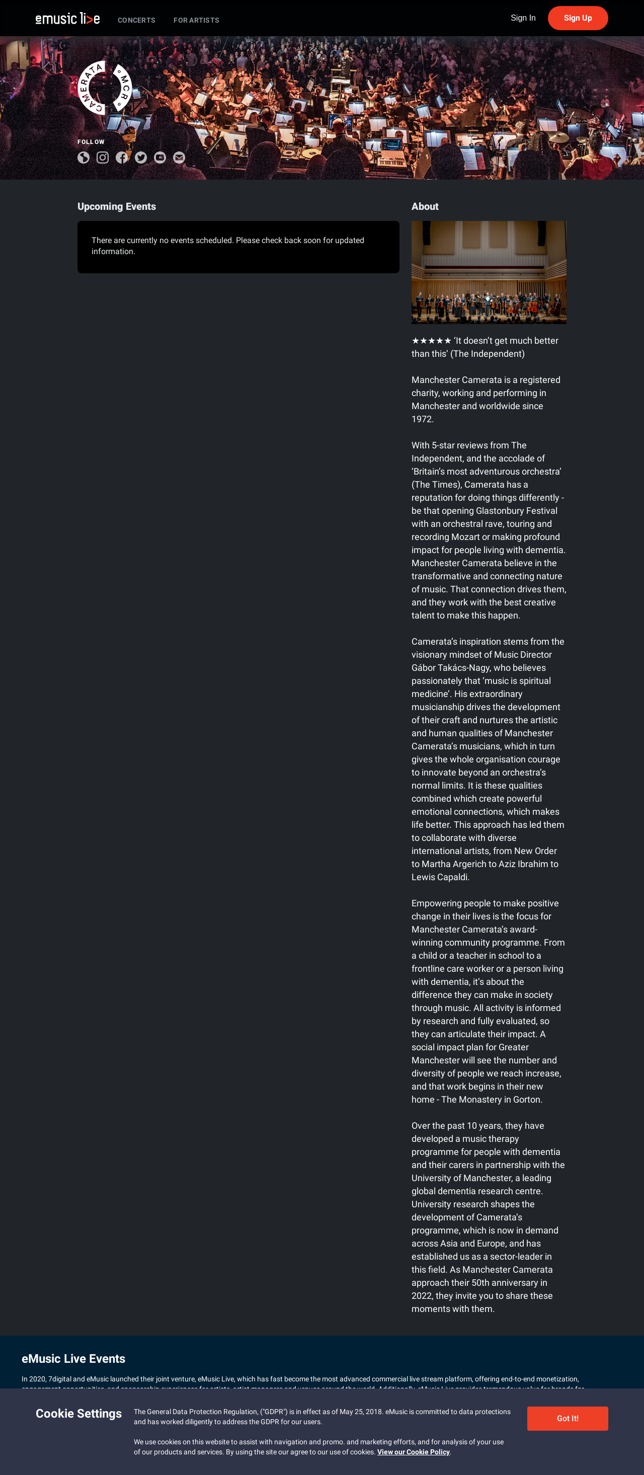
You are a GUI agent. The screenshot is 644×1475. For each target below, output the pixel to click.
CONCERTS (136, 20)
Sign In (523, 18)
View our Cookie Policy (413, 1452)
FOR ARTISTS (196, 20)
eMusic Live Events (73, 1359)
